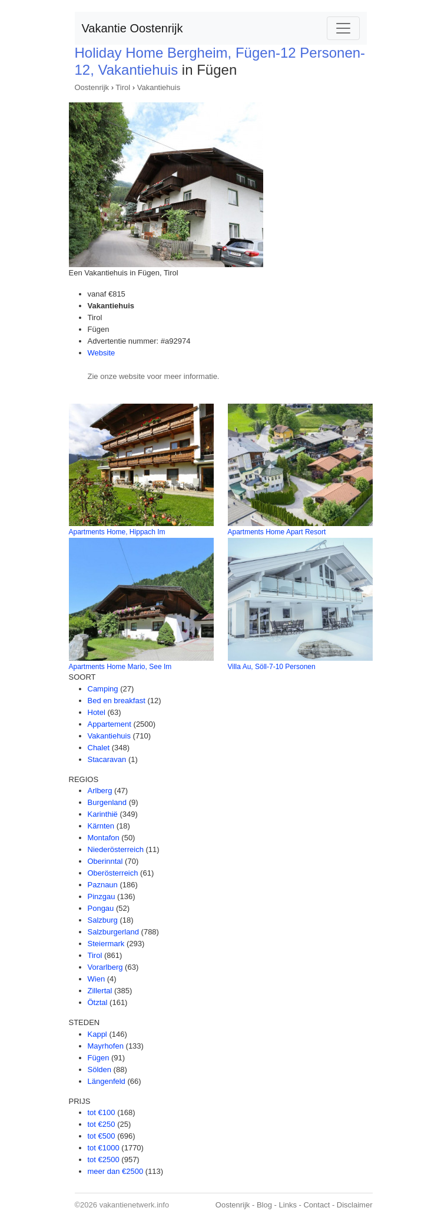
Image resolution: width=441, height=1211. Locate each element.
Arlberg (100, 790)
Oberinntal (105, 861)
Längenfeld (106, 1081)
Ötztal (98, 1002)
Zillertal (100, 990)
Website (101, 352)
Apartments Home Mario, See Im (120, 667)
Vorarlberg (105, 967)
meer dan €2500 (116, 1171)
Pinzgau (101, 896)
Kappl (97, 1034)
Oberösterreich (113, 873)
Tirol (122, 87)
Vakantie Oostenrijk (132, 28)
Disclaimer (355, 1204)
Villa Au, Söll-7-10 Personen (272, 667)
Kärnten (101, 825)
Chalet (99, 747)
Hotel (96, 712)
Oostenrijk (92, 87)
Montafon (104, 837)
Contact (316, 1204)
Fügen (99, 1057)
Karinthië (103, 814)
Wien (96, 978)
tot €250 (101, 1124)
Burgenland (107, 802)
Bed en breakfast (116, 700)
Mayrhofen (106, 1046)
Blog (264, 1204)
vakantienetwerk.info (135, 1204)
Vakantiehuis (158, 87)
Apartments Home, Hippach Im (117, 532)
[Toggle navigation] (343, 28)
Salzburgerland (113, 931)
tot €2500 (104, 1159)
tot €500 (101, 1136)
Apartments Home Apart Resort (277, 532)
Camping (103, 688)
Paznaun (103, 884)
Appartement (109, 724)
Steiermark (106, 943)
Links (288, 1204)
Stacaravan (107, 759)
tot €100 (101, 1112)
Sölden (99, 1069)
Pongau (101, 908)
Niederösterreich (116, 849)
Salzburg (103, 920)
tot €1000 (104, 1147)
